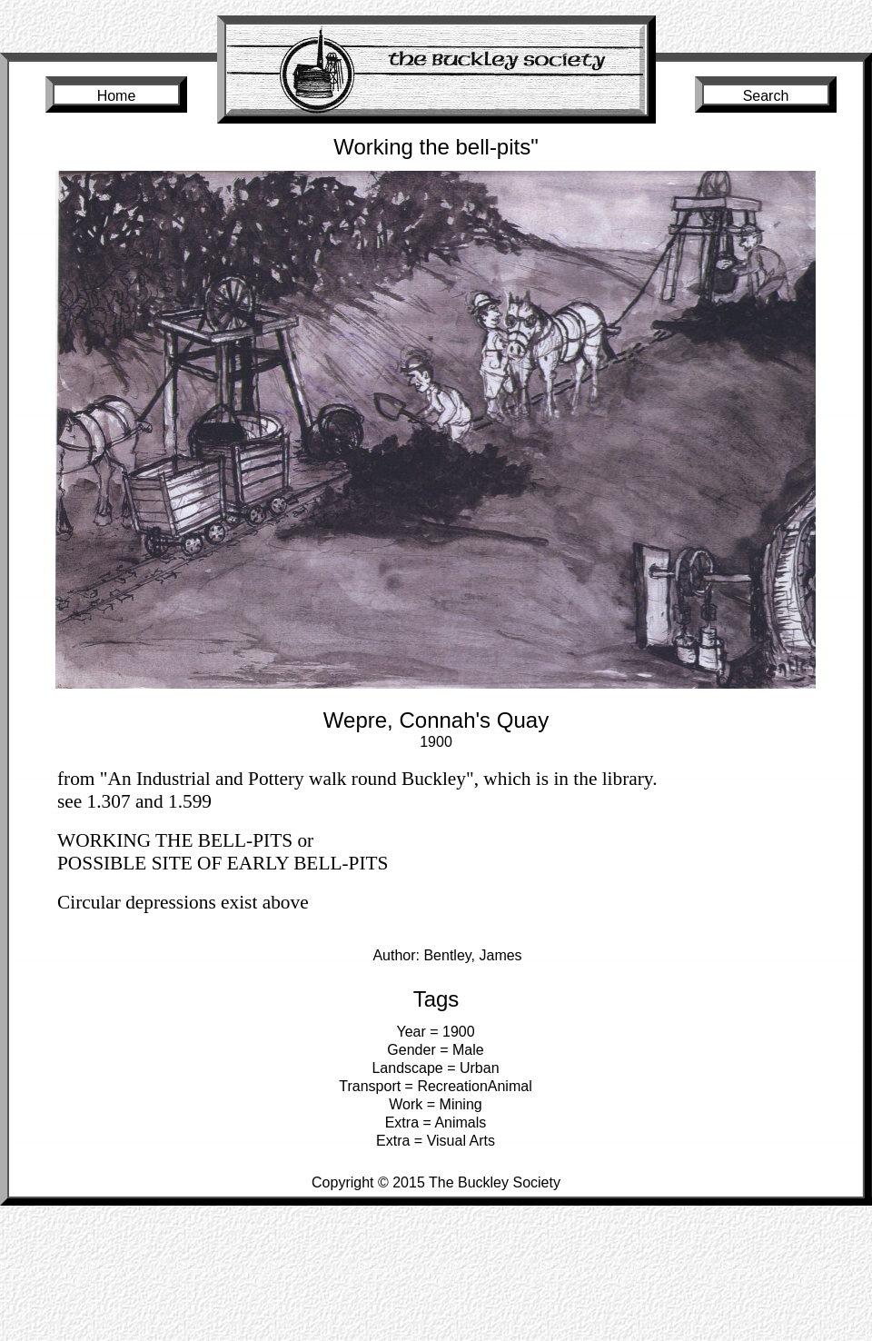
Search (766, 96)
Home (116, 96)
